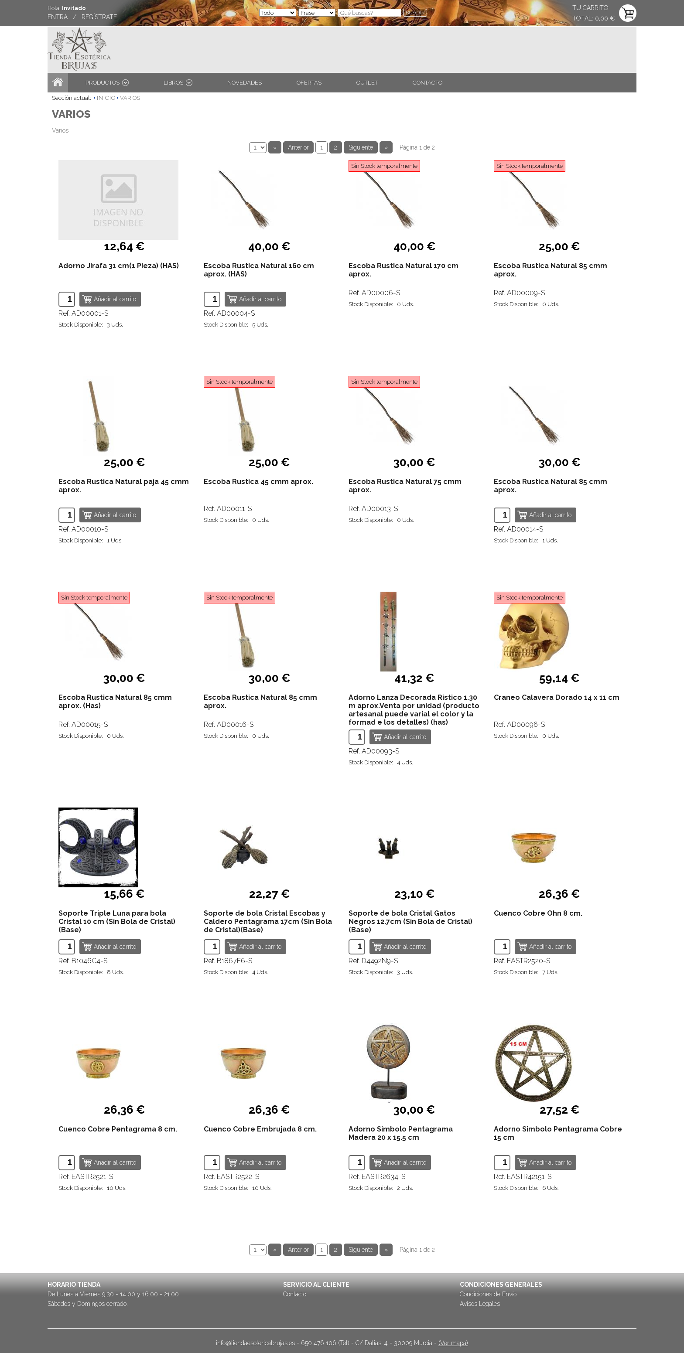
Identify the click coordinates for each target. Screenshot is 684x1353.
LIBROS (178, 82)
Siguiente (361, 147)
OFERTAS (309, 82)
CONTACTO (427, 82)
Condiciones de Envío (488, 1294)
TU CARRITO (590, 7)
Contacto (294, 1294)
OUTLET (367, 82)
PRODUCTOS (107, 82)
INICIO (106, 98)
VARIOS (130, 98)
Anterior (298, 147)
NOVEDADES (244, 82)
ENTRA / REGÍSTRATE (82, 17)
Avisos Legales (480, 1303)
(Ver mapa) (453, 1342)
